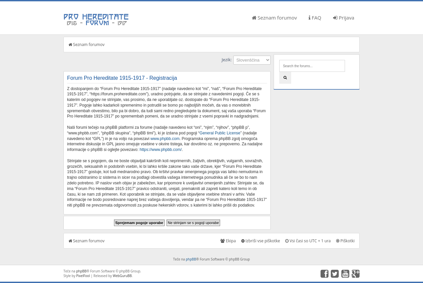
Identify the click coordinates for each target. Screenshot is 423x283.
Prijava (343, 17)
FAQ (315, 17)
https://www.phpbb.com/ (160, 149)
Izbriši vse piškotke (260, 241)
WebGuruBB (122, 275)
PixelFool (83, 275)
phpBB (191, 259)
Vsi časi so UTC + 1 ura (307, 241)
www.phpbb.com (164, 138)
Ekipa (228, 241)
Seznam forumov (274, 17)
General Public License (220, 133)
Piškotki (345, 241)
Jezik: (227, 60)
